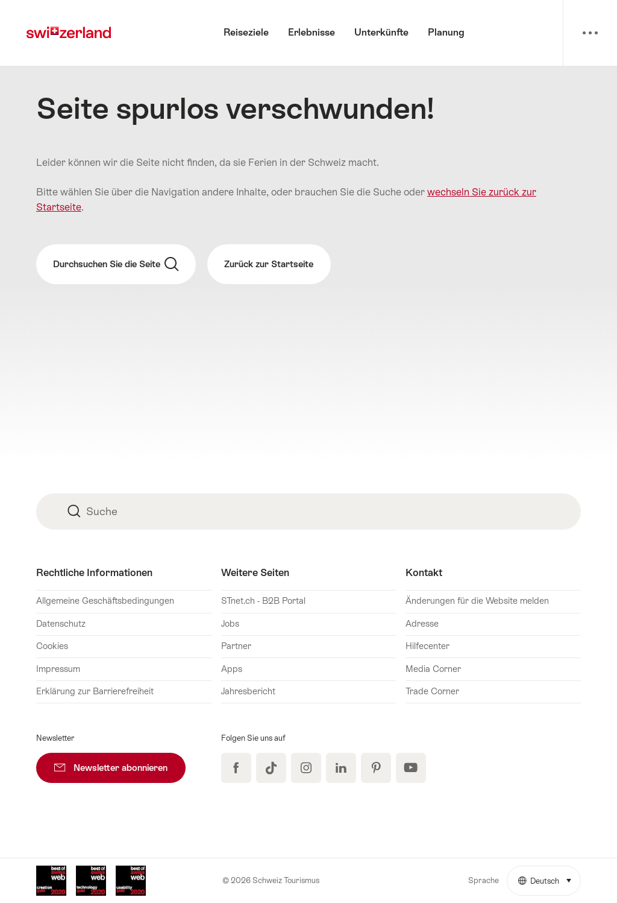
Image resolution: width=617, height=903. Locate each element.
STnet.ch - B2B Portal (263, 601)
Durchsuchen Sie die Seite (116, 264)
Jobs (230, 624)
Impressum (58, 669)
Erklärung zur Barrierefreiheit (95, 691)
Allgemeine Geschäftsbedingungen (105, 601)
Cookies (52, 646)
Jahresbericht (248, 691)
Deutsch (549, 876)
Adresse (422, 624)
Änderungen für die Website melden (477, 601)
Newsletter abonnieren (120, 763)
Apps (231, 669)
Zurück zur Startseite (268, 264)
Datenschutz (61, 624)
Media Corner (433, 669)
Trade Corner (432, 691)
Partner (236, 646)
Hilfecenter (427, 646)
